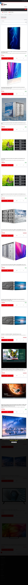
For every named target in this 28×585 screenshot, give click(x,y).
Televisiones (10, 14)
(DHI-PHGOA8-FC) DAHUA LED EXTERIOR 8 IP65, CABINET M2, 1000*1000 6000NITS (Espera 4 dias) (13, 264)
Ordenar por (25, 19)
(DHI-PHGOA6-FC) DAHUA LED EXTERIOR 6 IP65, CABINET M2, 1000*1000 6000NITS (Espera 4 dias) (13, 229)
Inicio (2, 14)
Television (6, 14)
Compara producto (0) (3, 18)
